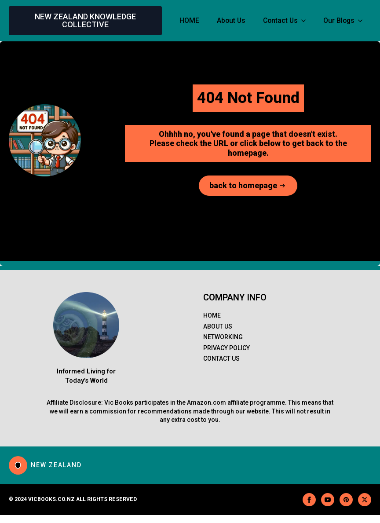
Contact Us (280, 20)
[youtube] (327, 499)
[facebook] (309, 499)
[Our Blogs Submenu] (362, 20)
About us (217, 326)
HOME (189, 20)
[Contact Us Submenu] (306, 20)
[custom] (346, 499)
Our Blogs (338, 20)
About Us (231, 20)
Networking (223, 336)
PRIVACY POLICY (226, 347)
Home (212, 315)
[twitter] (364, 499)
